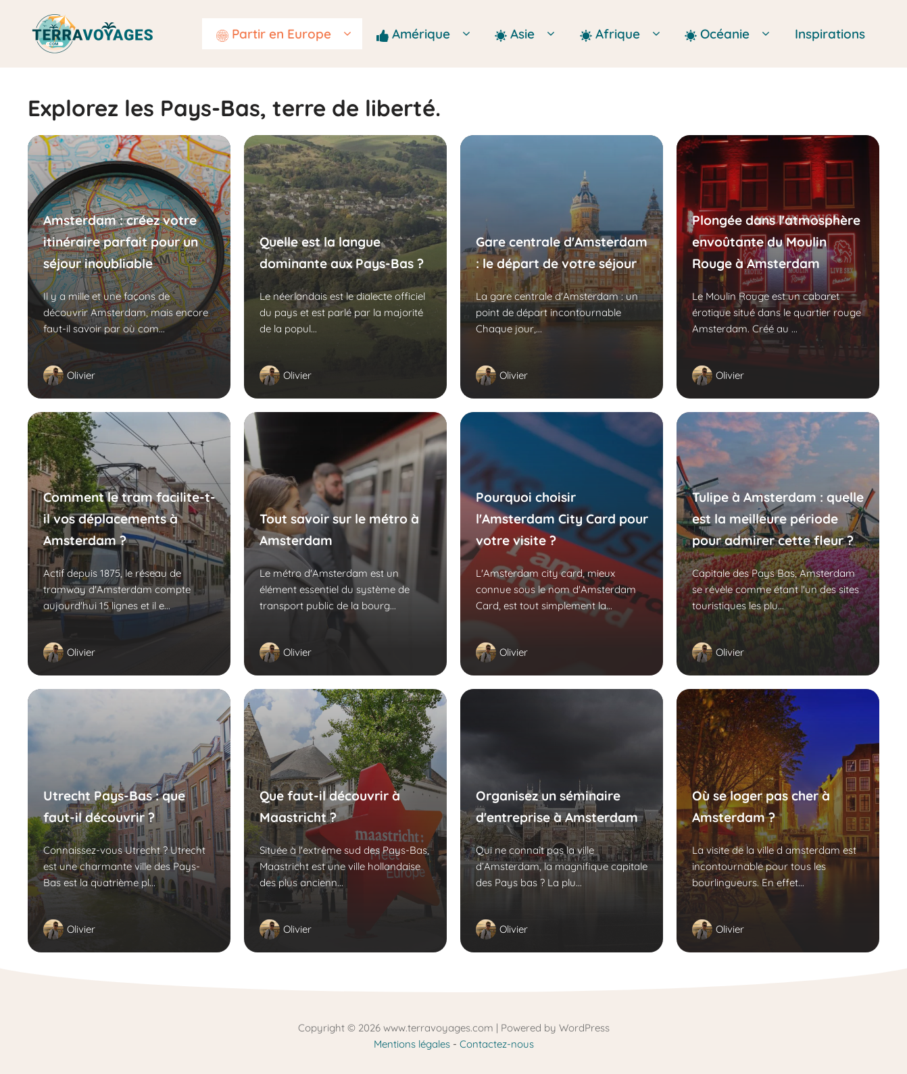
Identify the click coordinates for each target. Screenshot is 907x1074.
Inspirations (830, 34)
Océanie (733, 33)
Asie (530, 33)
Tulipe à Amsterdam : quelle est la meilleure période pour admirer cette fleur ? (778, 518)
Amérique (428, 33)
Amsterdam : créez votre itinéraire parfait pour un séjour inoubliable (120, 241)
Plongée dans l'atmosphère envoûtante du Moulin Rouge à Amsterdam (776, 241)
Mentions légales (412, 1044)
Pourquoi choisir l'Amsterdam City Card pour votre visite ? (562, 518)
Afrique (625, 33)
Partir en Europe (289, 33)
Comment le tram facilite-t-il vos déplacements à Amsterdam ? (129, 518)
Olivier (81, 375)
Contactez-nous (497, 1044)
